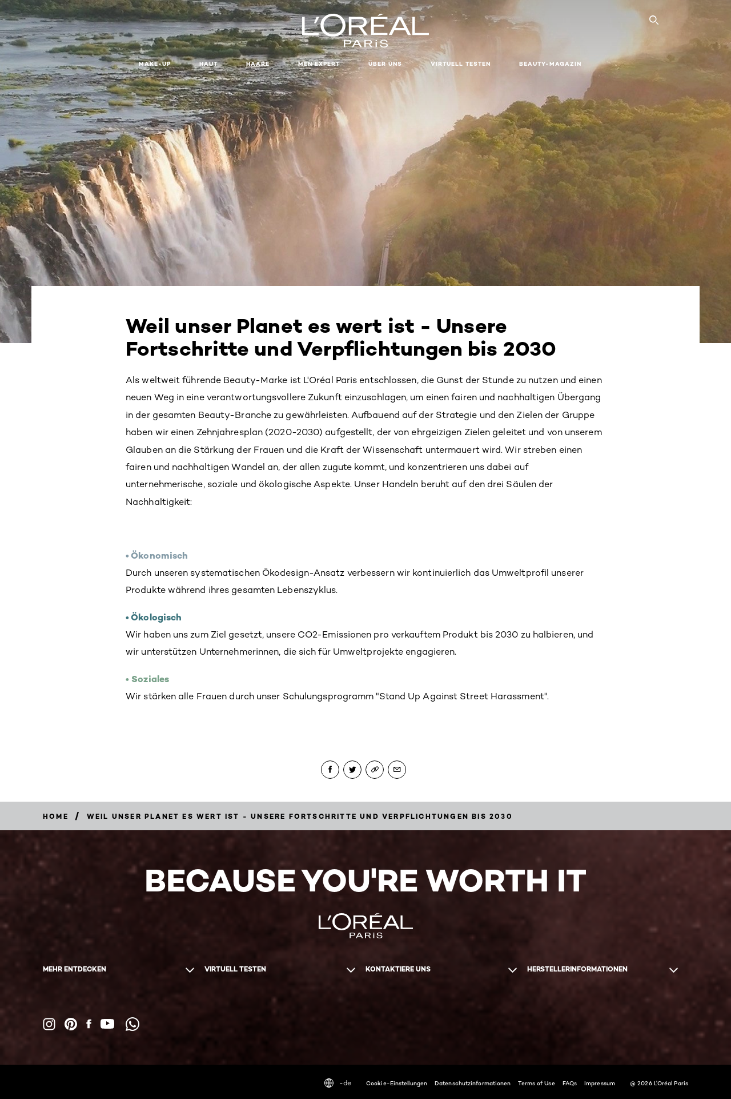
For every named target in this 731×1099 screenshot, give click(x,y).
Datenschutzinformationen (473, 1083)
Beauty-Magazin (550, 63)
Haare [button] (258, 63)
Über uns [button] (385, 63)
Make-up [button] (155, 63)
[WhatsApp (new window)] (132, 1024)
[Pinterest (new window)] (71, 1024)
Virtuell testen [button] (461, 63)
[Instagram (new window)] (49, 1024)
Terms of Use (536, 1083)
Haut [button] (208, 63)
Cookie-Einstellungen (396, 1083)
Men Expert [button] (319, 63)
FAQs (570, 1083)
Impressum (599, 1083)
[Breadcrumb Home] (56, 816)
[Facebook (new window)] (88, 1024)
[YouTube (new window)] (107, 1024)
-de (337, 1083)
